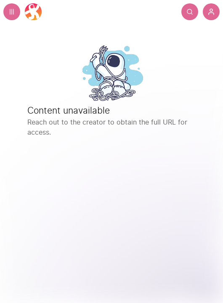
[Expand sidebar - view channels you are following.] (11, 11)
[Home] (33, 11)
